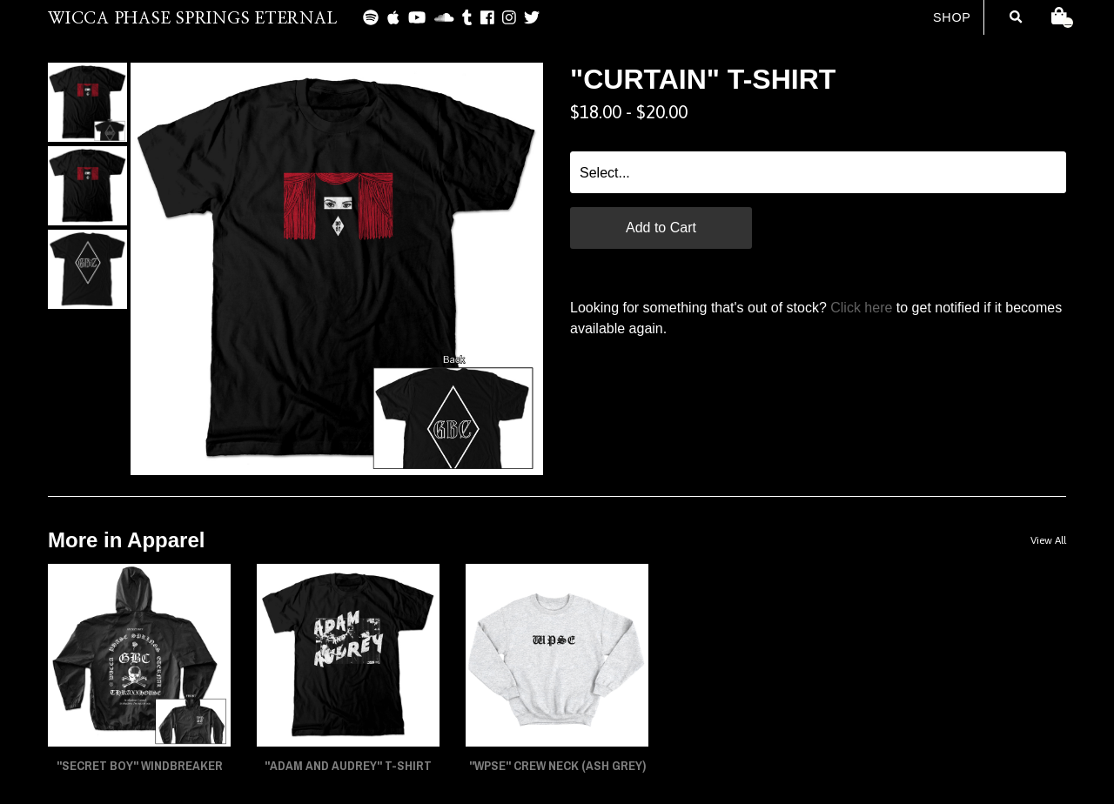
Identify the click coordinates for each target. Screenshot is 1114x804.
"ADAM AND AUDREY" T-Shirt (348, 766)
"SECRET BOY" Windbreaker (140, 766)
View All (1048, 540)
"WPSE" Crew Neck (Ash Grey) (557, 766)
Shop (952, 17)
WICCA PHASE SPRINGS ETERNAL (192, 18)
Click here (861, 307)
